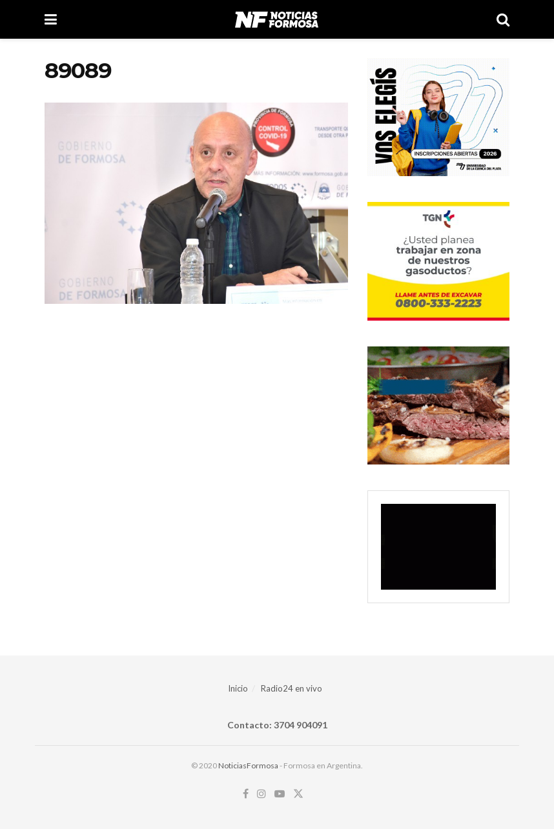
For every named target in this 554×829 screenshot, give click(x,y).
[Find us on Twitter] (298, 793)
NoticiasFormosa (248, 765)
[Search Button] (503, 19)
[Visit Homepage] (276, 19)
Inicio (238, 688)
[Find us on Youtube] (279, 793)
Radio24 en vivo (291, 688)
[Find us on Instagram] (261, 793)
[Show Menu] (51, 19)
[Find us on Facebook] (246, 793)
